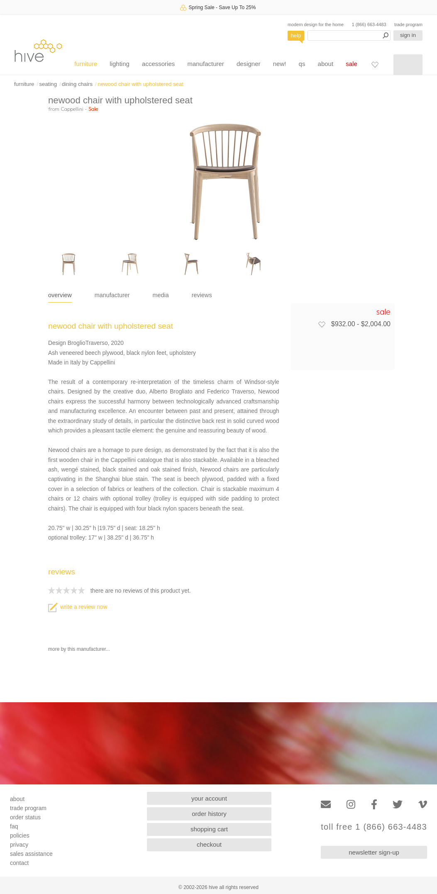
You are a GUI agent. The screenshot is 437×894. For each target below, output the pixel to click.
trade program (408, 24)
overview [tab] (60, 295)
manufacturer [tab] (112, 295)
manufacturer (205, 63)
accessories (158, 63)
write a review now (77, 607)
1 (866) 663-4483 (369, 24)
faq (14, 826)
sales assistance (31, 853)
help (296, 35)
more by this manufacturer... (79, 649)
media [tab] (161, 295)
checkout (209, 844)
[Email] (326, 804)
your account (209, 798)
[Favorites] (375, 64)
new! (279, 63)
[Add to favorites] (322, 324)
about (326, 63)
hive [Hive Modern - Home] (38, 50)
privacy (19, 844)
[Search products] (349, 35)
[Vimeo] (422, 804)
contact (19, 863)
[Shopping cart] (407, 64)
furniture (85, 63)
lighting (119, 63)
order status (25, 817)
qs (302, 63)
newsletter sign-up (374, 852)
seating (48, 84)
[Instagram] (351, 804)
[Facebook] (374, 804)
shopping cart (209, 829)
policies (19, 835)
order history (209, 813)
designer (249, 63)
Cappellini (72, 108)
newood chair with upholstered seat (140, 84)
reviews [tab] (202, 295)
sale (351, 63)
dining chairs (77, 84)
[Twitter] (398, 804)
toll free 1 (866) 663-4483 (374, 827)
